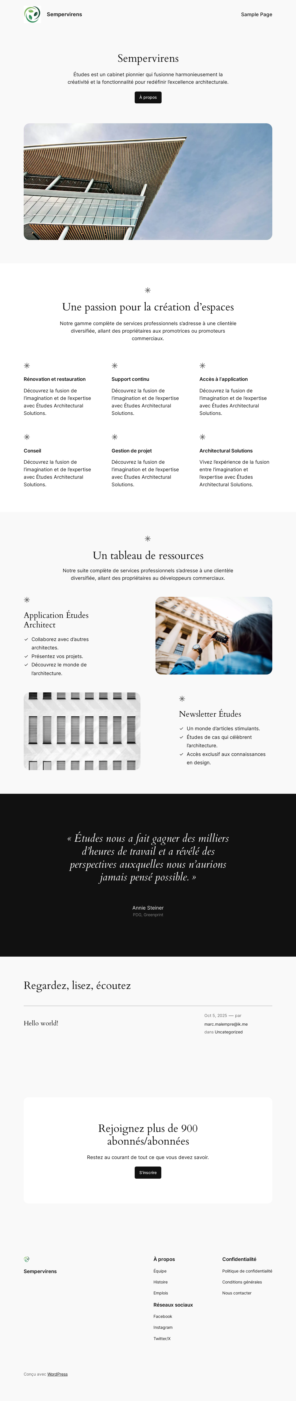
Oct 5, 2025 (215, 1015)
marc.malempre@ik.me (226, 1024)
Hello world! (41, 1023)
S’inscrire (148, 1172)
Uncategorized (229, 1031)
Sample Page (256, 14)
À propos (148, 97)
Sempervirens (64, 14)
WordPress (57, 1374)
